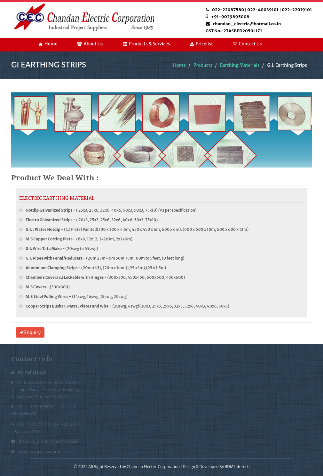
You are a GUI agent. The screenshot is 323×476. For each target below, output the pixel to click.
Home (48, 44)
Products (202, 65)
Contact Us (247, 44)
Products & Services (146, 44)
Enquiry (30, 332)
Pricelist (201, 44)
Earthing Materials (240, 65)
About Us (90, 44)
